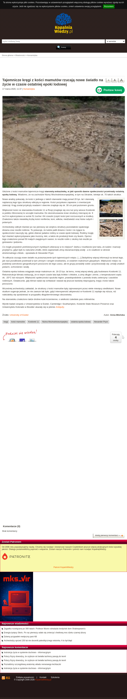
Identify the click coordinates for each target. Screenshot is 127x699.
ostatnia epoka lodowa (80, 322)
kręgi (6, 322)
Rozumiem (108, 6)
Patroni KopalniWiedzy (64, 567)
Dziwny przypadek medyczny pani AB (20, 636)
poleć (123, 337)
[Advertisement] (63, 66)
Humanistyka (29, 89)
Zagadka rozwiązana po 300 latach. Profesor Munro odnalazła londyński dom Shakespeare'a (44, 629)
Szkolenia (55, 677)
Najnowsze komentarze (15, 647)
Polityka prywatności (25, 677)
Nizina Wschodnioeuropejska (54, 322)
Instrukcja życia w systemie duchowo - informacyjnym (27, 652)
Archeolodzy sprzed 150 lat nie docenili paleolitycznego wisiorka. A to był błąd (38, 640)
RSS (8, 678)
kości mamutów (18, 322)
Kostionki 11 (33, 322)
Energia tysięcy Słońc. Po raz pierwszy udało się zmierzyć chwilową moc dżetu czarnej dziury (45, 632)
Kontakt (43, 677)
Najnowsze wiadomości (15, 623)
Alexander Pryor (101, 322)
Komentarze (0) (11, 526)
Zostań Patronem (11, 542)
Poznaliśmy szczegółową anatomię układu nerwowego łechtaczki (32, 664)
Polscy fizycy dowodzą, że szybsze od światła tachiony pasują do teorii (35, 656)
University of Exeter (19, 315)
